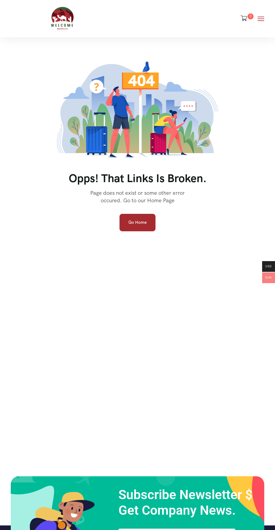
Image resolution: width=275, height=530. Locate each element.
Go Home (137, 222)
